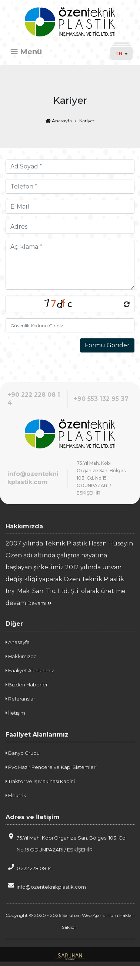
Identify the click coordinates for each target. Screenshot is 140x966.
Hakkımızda (21, 656)
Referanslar (20, 699)
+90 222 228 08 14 (33, 398)
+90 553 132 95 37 (101, 398)
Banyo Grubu (23, 753)
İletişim (15, 713)
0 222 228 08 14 (29, 867)
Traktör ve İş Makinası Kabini (40, 781)
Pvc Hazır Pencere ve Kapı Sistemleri (51, 767)
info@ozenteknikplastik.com (33, 478)
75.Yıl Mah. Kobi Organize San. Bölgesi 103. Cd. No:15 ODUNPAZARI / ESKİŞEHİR (66, 843)
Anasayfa (59, 120)
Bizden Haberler (27, 685)
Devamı (39, 603)
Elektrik (16, 795)
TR (121, 53)
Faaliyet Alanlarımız (30, 670)
